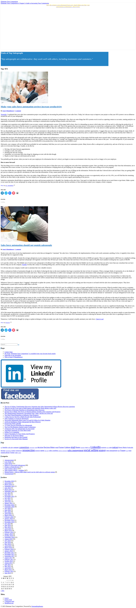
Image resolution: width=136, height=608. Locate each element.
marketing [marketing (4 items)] (103, 447)
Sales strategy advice (11, 468)
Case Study (8, 462)
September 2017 (9, 556)
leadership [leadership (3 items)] (83, 447)
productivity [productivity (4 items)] (19, 450)
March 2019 (8, 530)
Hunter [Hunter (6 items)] (77, 447)
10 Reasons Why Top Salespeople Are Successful (19, 429)
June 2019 (8, 525)
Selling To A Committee (12, 432)
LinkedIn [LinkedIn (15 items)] (96, 447)
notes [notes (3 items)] (108, 447)
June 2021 (8, 500)
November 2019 (9, 522)
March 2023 (8, 489)
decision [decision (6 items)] (40, 447)
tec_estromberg (9, 185)
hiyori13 (8, 322)
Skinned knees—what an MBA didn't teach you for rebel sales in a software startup (30, 472)
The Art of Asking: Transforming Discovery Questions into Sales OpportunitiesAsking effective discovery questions (40, 406)
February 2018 (9, 549)
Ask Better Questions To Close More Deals (18, 430)
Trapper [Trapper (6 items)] (123, 450)
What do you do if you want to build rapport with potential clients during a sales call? (30, 408)
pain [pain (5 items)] (110, 447)
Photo (2, 185)
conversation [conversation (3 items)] (31, 447)
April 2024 (8, 483)
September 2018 (9, 537)
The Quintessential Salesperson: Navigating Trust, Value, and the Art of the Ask (29, 413)
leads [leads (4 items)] (86, 447)
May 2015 (8, 566)
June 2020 (8, 510)
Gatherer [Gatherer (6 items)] (67, 447)
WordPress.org (9, 603)
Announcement (9, 460)
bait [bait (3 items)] (1, 447)
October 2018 (9, 535)
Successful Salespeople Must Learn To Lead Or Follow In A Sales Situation (27, 420)
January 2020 (9, 518)
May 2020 (8, 512)
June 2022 (8, 495)
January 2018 (9, 551)
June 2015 (8, 564)
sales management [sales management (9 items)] (75, 450)
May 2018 (8, 544)
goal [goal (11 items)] (73, 447)
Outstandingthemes (37, 606)
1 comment (18, 111)
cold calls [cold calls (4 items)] (10, 447)
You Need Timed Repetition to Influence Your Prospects (22, 415)
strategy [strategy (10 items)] (102, 450)
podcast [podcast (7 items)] (115, 447)
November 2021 (9, 496)
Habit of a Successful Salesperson (15, 465)
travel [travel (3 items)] (127, 450)
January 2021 (9, 503)
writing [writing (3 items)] (19, 452)
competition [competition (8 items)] (24, 447)
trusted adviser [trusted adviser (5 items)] (5, 452)
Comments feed (9, 601)
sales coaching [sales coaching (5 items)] (53, 450)
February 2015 (9, 571)
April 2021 (8, 501)
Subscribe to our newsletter (13, 355)
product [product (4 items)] (13, 450)
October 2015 (9, 561)
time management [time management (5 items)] (111, 450)
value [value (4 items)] (16, 452)
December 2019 (9, 520)
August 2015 (8, 563)
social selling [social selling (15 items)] (91, 450)
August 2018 (8, 539)
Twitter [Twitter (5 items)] (12, 452)
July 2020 (7, 508)
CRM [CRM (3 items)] (36, 447)
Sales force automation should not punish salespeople (26, 245)
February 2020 (9, 517)
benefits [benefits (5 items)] (5, 447)
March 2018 (8, 547)
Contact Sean (9, 352)
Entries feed (8, 600)
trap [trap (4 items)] (119, 450)
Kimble (24, 264)
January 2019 (9, 534)
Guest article (8, 463)
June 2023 (8, 488)
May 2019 (8, 527)
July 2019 (7, 523)
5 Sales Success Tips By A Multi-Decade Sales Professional (23, 417)
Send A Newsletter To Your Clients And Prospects (20, 434)
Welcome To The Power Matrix (14, 435)
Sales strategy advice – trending (14, 470)
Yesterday (4, 114)
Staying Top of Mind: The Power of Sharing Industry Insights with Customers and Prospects (32, 411)
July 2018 (7, 541)
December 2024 (9, 481)
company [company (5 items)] (16, 447)
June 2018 (8, 542)
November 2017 (9, 554)
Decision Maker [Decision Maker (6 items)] (49, 447)
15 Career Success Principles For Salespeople (18, 425)
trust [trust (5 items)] (130, 450)
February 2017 (9, 559)
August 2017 (8, 558)
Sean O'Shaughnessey (8, 111)
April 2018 (8, 546)
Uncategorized (9, 474)
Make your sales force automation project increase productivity (31, 106)
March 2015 (8, 569)
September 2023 (9, 486)
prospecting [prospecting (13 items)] (28, 450)
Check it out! (100, 319)
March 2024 (8, 484)
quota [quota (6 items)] (42, 450)
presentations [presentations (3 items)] (8, 450)
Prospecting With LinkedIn (13, 423)
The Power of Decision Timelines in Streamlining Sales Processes (24, 410)
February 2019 (9, 532)
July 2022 (7, 493)
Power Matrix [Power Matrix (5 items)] (122, 447)
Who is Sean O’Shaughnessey (14, 357)
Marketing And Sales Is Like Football (16, 437)
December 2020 (9, 505)
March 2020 (8, 515)
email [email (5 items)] (57, 447)
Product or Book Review (12, 467)
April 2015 (8, 568)
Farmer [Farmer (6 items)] (61, 447)
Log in (6, 598)
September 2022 (9, 491)
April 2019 (8, 529)
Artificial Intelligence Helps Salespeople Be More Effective (23, 422)
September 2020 (9, 506)
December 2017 (9, 552)
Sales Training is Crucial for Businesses (17, 418)
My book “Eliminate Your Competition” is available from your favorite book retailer (30, 353)
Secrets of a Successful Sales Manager (16, 439)
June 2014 (8, 573)
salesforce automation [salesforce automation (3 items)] (62, 450)
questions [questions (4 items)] (37, 450)
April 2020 (8, 513)
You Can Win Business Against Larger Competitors (20, 427)
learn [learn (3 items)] (89, 447)
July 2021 (7, 498)
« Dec (2, 590)
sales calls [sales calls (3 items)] (47, 450)
